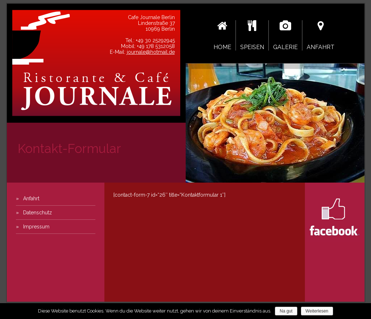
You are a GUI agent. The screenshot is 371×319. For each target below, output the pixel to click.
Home (222, 35)
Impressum (36, 227)
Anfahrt (321, 35)
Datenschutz (37, 212)
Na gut (286, 311)
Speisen (252, 35)
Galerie (285, 35)
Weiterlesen (317, 311)
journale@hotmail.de (151, 52)
